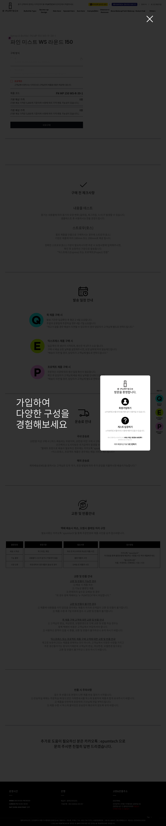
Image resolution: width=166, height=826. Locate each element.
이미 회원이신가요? (125, 444)
